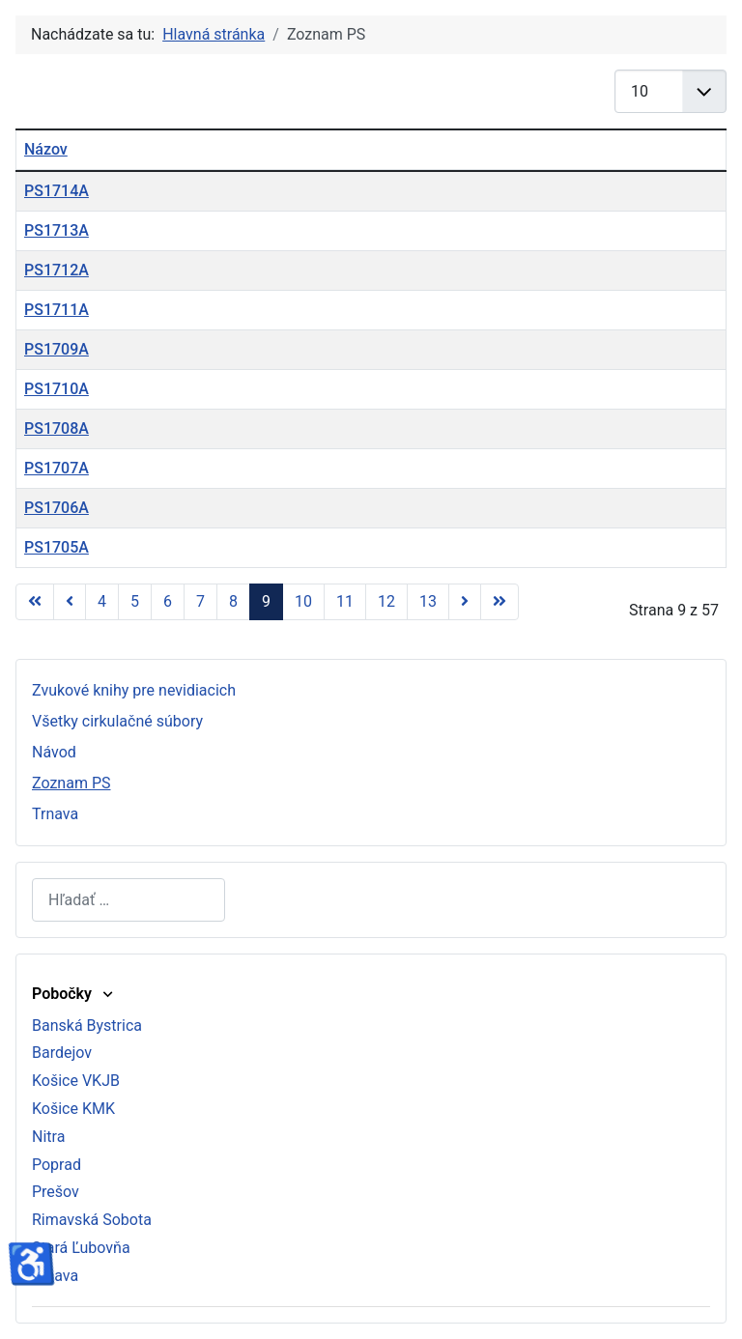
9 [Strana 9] (266, 601)
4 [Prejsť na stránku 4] (102, 601)
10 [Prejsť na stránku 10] (303, 601)
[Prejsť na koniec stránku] (499, 602)
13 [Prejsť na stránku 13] (428, 601)
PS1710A (56, 389)
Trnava (55, 814)
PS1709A (56, 349)
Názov (46, 149)
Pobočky (74, 993)
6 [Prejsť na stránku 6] (167, 601)
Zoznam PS (71, 783)
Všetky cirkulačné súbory (117, 721)
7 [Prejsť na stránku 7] (200, 601)
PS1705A (56, 547)
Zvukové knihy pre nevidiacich (134, 690)
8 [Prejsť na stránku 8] (233, 601)
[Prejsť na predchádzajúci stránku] (69, 602)
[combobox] (128, 900)
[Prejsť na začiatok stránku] (34, 602)
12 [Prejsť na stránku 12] (386, 601)
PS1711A (56, 309)
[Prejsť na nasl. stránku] (464, 602)
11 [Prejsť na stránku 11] (345, 601)
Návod (54, 752)
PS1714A (56, 191)
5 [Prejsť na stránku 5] (134, 601)
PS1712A (56, 270)
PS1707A (56, 468)
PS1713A (56, 230)
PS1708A (56, 428)
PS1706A (56, 508)
